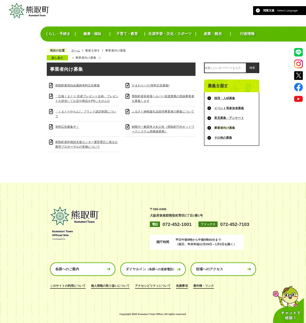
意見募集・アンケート (229, 118)
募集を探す (92, 50)
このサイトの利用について (68, 285)
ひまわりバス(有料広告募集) (151, 85)
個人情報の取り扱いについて (110, 285)
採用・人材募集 (224, 98)
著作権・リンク (203, 285)
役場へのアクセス (209, 269)
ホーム (75, 50)
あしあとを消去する (99, 58)
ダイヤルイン (151, 269)
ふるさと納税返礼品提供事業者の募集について (163, 111)
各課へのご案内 (67, 269)
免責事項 (182, 285)
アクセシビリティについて (153, 285)
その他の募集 (223, 137)
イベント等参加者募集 (229, 108)
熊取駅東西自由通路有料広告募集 (77, 85)
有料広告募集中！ (67, 126)
